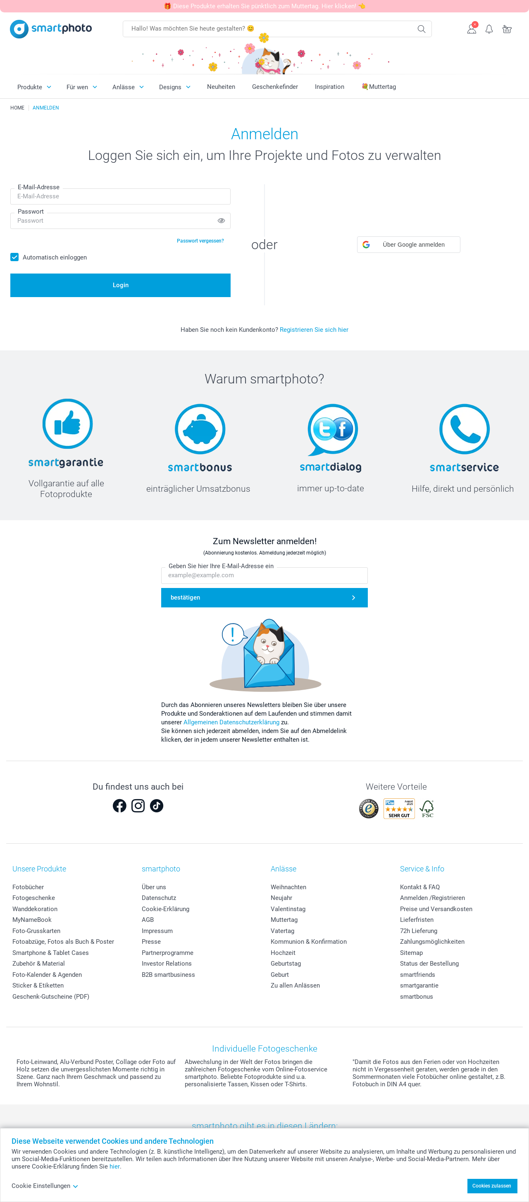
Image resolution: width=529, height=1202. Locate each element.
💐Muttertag (378, 86)
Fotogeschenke (33, 898)
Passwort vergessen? (200, 241)
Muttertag (284, 920)
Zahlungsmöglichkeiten (432, 941)
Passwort (31, 211)
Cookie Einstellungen (45, 1186)
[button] (408, 244)
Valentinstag (288, 909)
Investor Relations (167, 963)
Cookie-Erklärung (165, 909)
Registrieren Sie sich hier (314, 329)
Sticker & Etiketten (38, 985)
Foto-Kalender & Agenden (47, 974)
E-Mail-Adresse (39, 187)
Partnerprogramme (167, 953)
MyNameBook (32, 920)
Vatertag (282, 931)
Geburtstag (286, 963)
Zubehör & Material (38, 963)
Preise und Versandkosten (436, 909)
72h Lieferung (418, 931)
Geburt (280, 974)
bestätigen (185, 597)
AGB (148, 920)
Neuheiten (221, 86)
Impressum (157, 931)
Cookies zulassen (491, 1186)
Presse (151, 941)
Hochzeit (283, 953)
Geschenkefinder (275, 86)
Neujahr (281, 898)
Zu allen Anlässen (295, 985)
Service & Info (422, 868)
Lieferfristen (417, 920)
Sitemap (411, 953)
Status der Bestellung (429, 963)
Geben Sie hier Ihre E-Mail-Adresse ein (221, 566)
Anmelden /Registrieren (432, 898)
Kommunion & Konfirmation (309, 941)
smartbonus (416, 996)
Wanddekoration (34, 909)
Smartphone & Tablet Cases (50, 953)
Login (121, 285)
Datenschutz (159, 898)
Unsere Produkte (39, 868)
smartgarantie (419, 985)
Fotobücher (28, 887)
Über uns (154, 887)
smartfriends (417, 974)
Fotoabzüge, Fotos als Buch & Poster (63, 941)
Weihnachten (288, 887)
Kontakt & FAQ (420, 887)
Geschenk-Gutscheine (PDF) (50, 996)
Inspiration (329, 86)
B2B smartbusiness (168, 974)
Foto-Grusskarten (36, 931)
